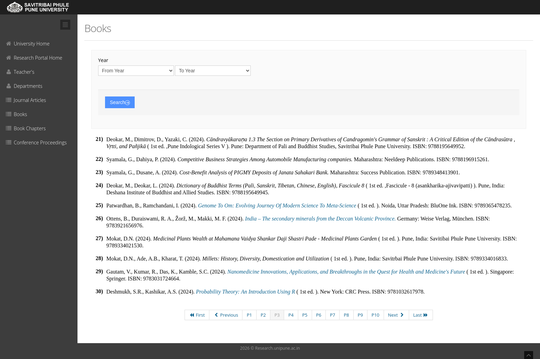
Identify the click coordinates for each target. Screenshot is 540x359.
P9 (360, 315)
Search (120, 102)
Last (420, 315)
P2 (263, 315)
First (197, 315)
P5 (305, 315)
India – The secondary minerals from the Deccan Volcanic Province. (320, 219)
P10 (376, 315)
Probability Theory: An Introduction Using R (245, 292)
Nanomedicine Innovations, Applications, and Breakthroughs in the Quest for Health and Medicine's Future (346, 272)
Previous (226, 315)
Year (103, 60)
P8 (346, 315)
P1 (249, 315)
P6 (318, 315)
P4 (290, 315)
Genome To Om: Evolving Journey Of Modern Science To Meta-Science (277, 205)
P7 (332, 315)
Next (396, 315)
